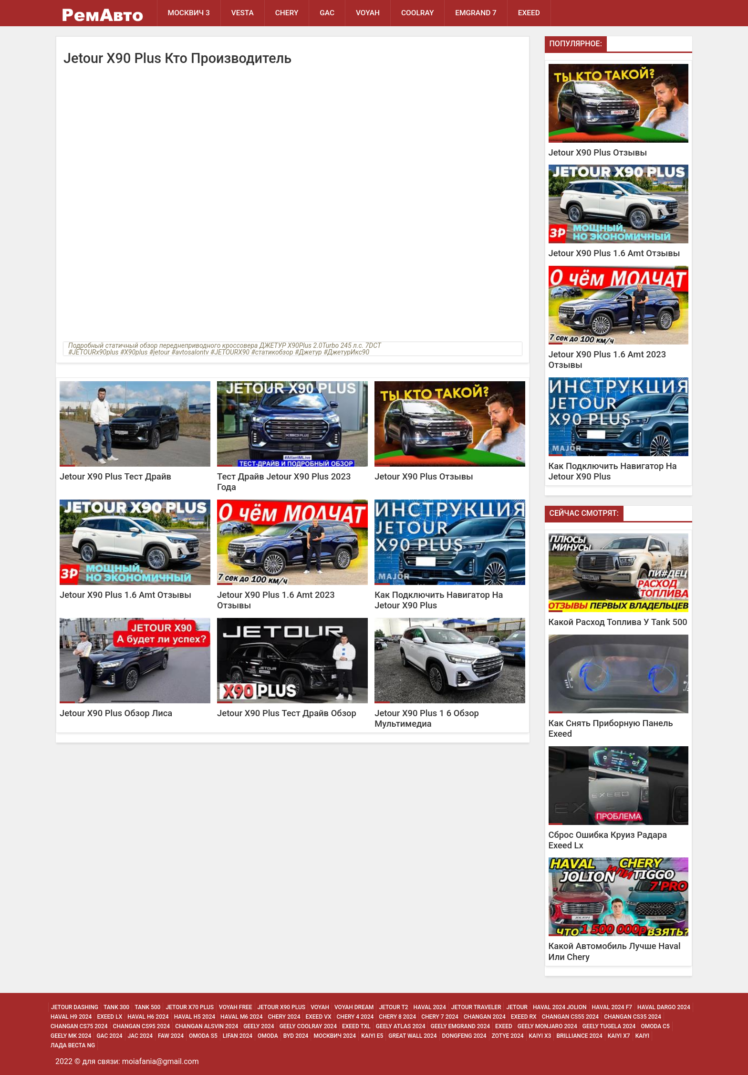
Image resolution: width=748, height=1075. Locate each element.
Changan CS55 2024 (570, 1016)
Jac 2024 (140, 1036)
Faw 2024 (171, 1036)
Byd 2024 (296, 1036)
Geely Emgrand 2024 (460, 1026)
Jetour (516, 1007)
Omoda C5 (655, 1026)
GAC (327, 13)
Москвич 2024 (334, 1036)
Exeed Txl (356, 1026)
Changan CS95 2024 (141, 1026)
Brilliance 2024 (579, 1036)
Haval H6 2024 (147, 1016)
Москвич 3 (189, 13)
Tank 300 (116, 1007)
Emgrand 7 (477, 13)
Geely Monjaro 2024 (547, 1026)
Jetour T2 (393, 1007)
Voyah (368, 13)
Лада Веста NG (73, 1045)
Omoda (268, 1036)
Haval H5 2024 (194, 1016)
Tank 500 (147, 1007)
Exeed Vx (318, 1016)
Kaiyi (642, 1036)
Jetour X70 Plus (190, 1007)
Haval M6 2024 (241, 1016)
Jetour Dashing (74, 1007)
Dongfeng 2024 (464, 1036)
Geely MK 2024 (71, 1036)
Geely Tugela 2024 (609, 1026)
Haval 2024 (430, 1007)
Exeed (503, 1026)
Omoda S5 (203, 1036)
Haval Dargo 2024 (663, 1007)
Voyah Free (235, 1007)
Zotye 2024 (508, 1036)
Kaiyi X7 (619, 1036)
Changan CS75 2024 (79, 1026)
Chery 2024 (284, 1016)
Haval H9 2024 (71, 1016)
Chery (287, 13)
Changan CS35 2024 (632, 1016)
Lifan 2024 (237, 1036)
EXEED (529, 13)
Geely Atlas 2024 (401, 1026)
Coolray (418, 13)
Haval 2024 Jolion (560, 1007)
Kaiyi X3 (540, 1036)
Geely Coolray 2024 (308, 1026)
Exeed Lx (109, 1016)
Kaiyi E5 (372, 1036)
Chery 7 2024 (439, 1016)
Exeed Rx (524, 1016)
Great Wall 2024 (412, 1036)
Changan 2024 (485, 1016)
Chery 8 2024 (397, 1016)
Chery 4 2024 (355, 1016)
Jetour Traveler (476, 1007)
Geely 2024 (258, 1026)
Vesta (242, 13)
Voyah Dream (354, 1007)
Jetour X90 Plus (282, 1007)
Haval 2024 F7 (612, 1007)
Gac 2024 (109, 1036)
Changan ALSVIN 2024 (206, 1026)
